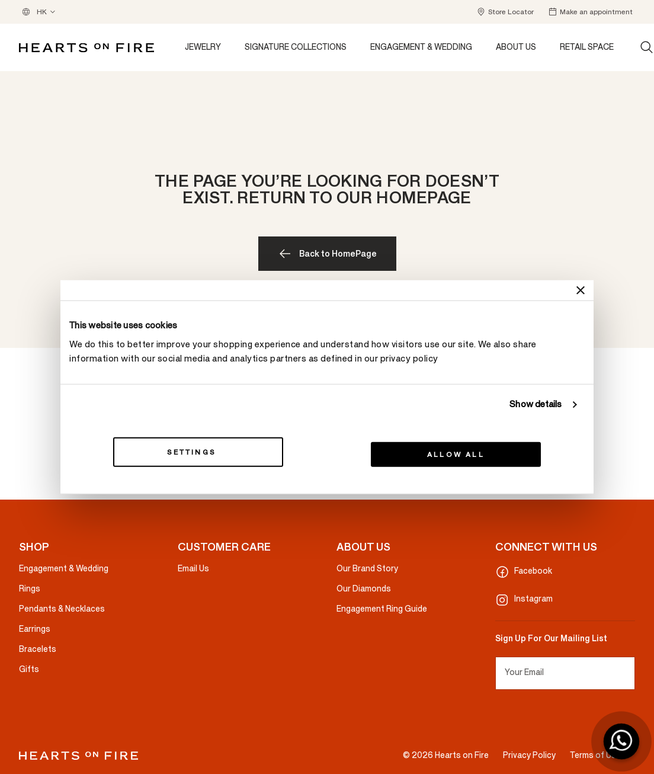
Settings (197, 451)
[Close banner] (580, 290)
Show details (535, 404)
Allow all (456, 454)
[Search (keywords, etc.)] (647, 47)
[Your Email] (565, 673)
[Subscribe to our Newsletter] (630, 673)
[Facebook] (565, 572)
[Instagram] (565, 600)
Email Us (193, 568)
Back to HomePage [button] (338, 254)
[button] (505, 12)
